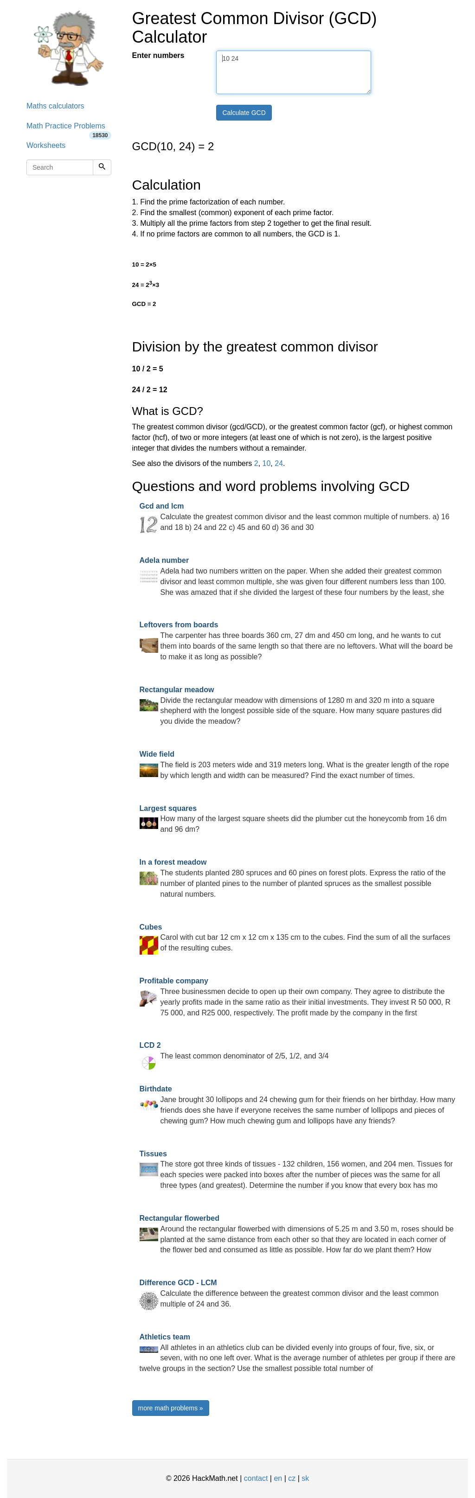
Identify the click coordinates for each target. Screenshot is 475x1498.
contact (256, 1478)
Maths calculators (55, 106)
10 (267, 463)
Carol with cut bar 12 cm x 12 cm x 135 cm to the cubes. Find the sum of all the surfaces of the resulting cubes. (295, 937)
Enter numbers (158, 55)
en (278, 1478)
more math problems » (170, 1408)
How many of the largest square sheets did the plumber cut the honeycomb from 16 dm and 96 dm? (293, 819)
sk (305, 1478)
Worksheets (45, 145)
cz (291, 1478)
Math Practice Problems (68, 129)
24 (279, 463)
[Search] (102, 167)
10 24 (293, 72)
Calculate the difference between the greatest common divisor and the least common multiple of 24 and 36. (289, 1293)
